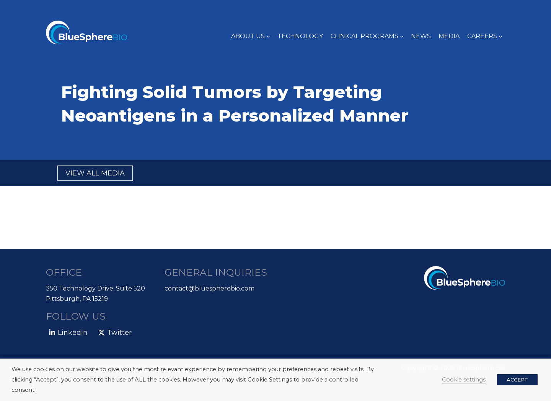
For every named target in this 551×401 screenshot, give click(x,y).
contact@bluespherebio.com (209, 288)
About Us (250, 36)
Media (449, 36)
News (421, 36)
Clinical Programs (367, 36)
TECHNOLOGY (300, 36)
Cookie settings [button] (464, 379)
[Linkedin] (68, 332)
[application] (267, 36)
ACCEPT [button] (517, 380)
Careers (484, 36)
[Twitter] (114, 332)
